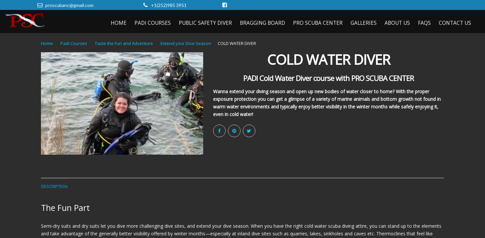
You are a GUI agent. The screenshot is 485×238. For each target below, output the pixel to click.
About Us (397, 23)
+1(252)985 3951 (169, 5)
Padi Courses (73, 43)
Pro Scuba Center (318, 23)
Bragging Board (262, 23)
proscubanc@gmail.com (69, 5)
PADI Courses (152, 23)
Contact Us (455, 23)
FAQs (424, 23)
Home (119, 23)
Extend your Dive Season (186, 43)
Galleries (364, 23)
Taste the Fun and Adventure (124, 43)
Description (54, 186)
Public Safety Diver (205, 23)
